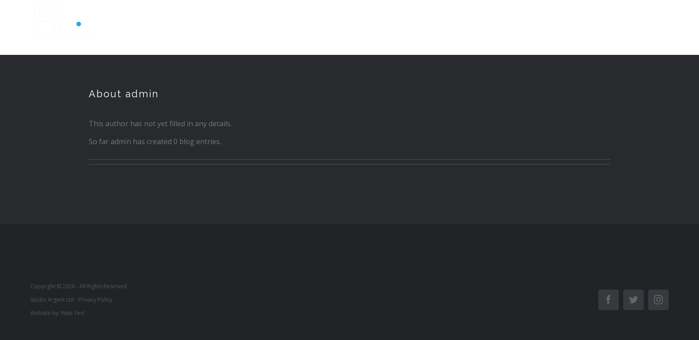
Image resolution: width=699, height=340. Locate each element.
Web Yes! (72, 313)
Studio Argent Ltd (52, 299)
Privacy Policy (95, 299)
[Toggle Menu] (661, 28)
